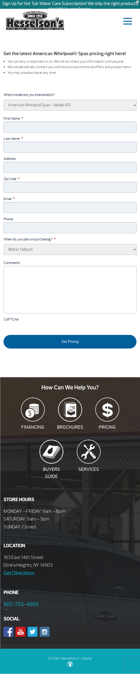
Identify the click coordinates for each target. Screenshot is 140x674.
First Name (13, 118)
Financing (32, 427)
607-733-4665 (21, 604)
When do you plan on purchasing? (30, 239)
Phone (8, 219)
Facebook (8, 632)
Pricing (107, 427)
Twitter (32, 632)
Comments (12, 263)
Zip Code (11, 179)
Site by (79, 661)
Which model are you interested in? (29, 95)
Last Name (13, 139)
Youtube (20, 632)
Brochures (70, 427)
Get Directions (19, 573)
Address (10, 159)
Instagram (45, 632)
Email (9, 199)
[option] (70, 83)
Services (88, 469)
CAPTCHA (11, 319)
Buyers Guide (51, 473)
